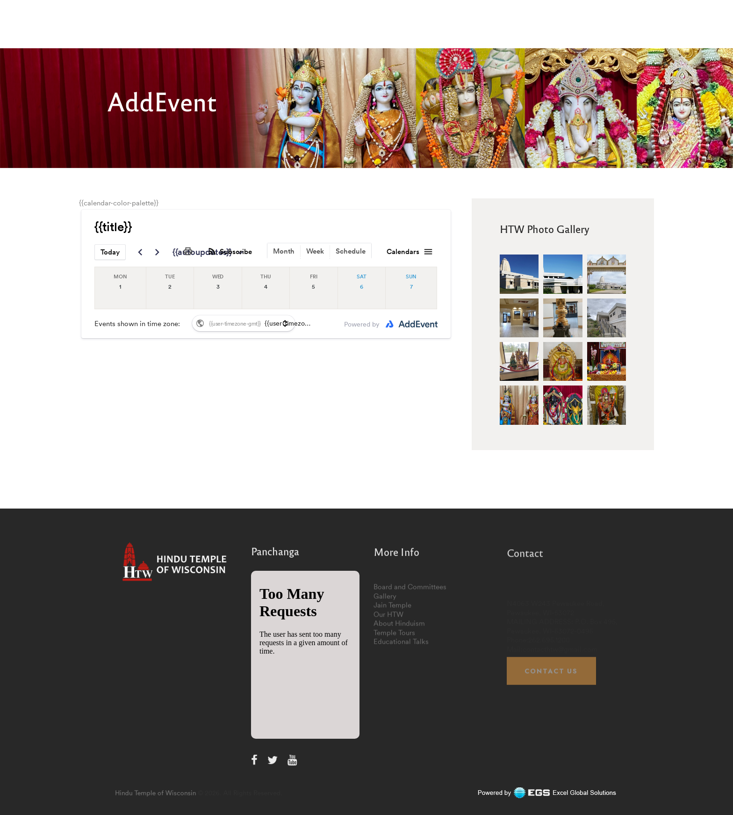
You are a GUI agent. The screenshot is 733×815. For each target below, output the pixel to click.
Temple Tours (394, 682)
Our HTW (388, 664)
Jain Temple (392, 655)
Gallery (385, 645)
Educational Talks (401, 691)
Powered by (362, 324)
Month (284, 251)
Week (315, 251)
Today (110, 251)
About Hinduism (399, 673)
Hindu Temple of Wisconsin (195, 793)
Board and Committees (410, 637)
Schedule (351, 251)
